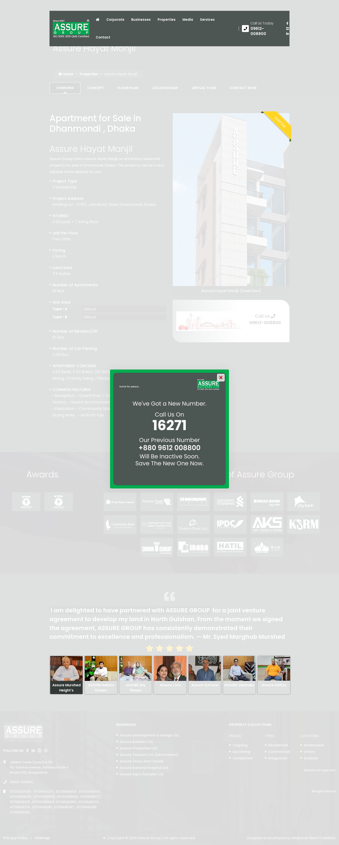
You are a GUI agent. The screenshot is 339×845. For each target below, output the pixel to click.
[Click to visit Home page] (97, 20)
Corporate (115, 19)
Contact (103, 37)
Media (187, 19)
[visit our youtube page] (287, 28)
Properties (167, 19)
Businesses (141, 19)
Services (207, 19)
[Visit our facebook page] (287, 23)
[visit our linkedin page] (287, 34)
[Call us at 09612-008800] (261, 28)
